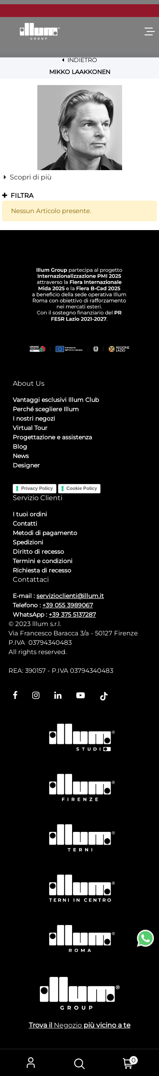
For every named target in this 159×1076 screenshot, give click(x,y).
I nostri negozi (34, 418)
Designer (26, 465)
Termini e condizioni (43, 561)
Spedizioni (28, 542)
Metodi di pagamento (45, 533)
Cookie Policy (82, 488)
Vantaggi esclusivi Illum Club (56, 400)
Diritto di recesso (38, 551)
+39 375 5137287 (72, 614)
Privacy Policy (37, 488)
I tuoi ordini (30, 514)
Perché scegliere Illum (46, 409)
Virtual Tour (30, 428)
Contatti (25, 523)
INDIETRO (79, 60)
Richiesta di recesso (42, 570)
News (21, 456)
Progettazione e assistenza (52, 437)
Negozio (68, 1025)
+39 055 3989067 (67, 605)
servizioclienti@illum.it (70, 596)
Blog (20, 446)
